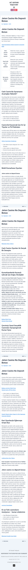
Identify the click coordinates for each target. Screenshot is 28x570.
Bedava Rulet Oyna (6, 319)
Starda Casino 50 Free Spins (9, 390)
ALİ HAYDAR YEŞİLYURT (14, 4)
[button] (14, 7)
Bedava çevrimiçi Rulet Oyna (9, 388)
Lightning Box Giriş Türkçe (8, 458)
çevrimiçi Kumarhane (7, 505)
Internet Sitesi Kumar (7, 321)
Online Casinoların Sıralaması (9, 141)
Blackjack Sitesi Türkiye (8, 243)
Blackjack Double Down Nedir (9, 536)
